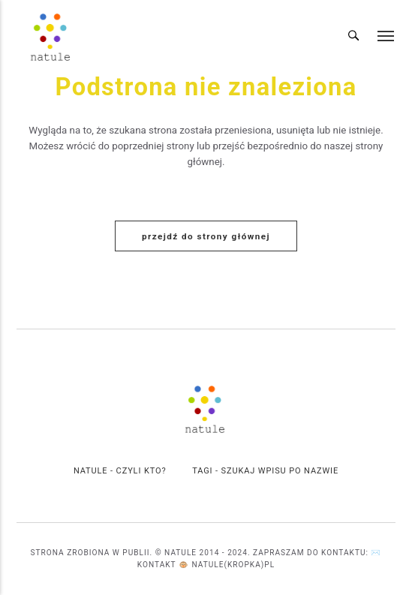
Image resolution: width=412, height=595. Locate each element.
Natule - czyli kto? (120, 471)
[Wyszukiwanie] (353, 37)
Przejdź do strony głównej (206, 236)
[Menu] (386, 36)
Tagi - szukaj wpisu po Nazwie (265, 471)
